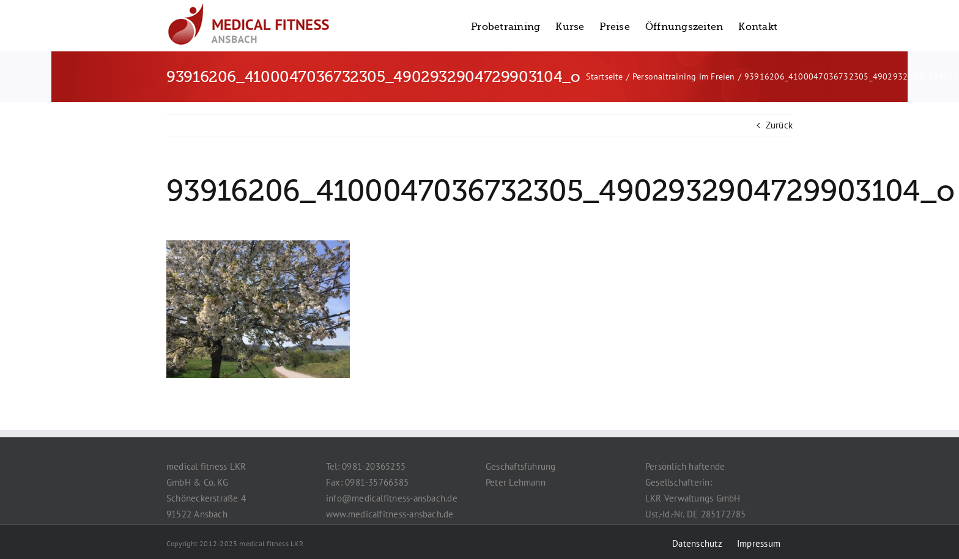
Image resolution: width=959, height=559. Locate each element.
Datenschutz (697, 543)
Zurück (779, 125)
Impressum (758, 543)
